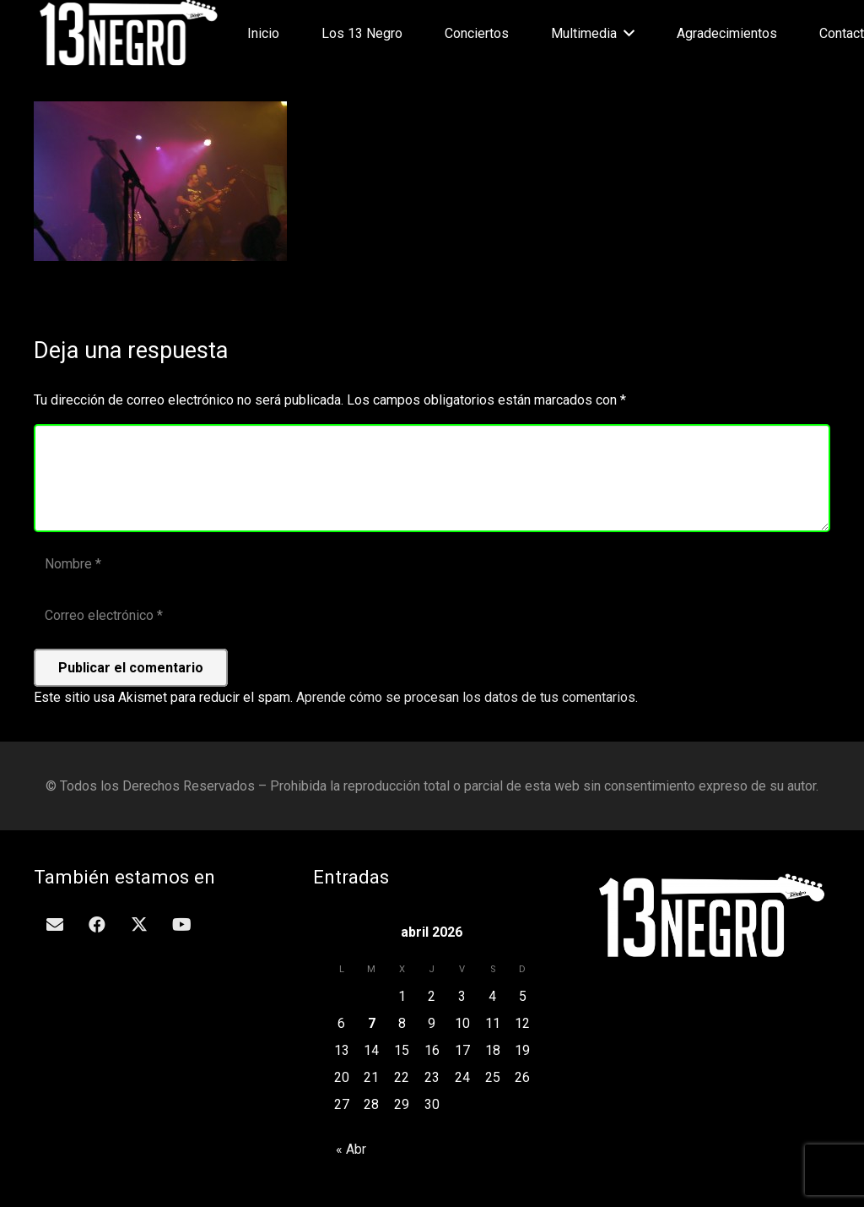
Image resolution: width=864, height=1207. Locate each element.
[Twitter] (139, 925)
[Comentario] (432, 478)
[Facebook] (97, 925)
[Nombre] (432, 565)
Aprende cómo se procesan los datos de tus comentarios (465, 697)
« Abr (351, 1149)
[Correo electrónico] (432, 616)
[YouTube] (181, 925)
